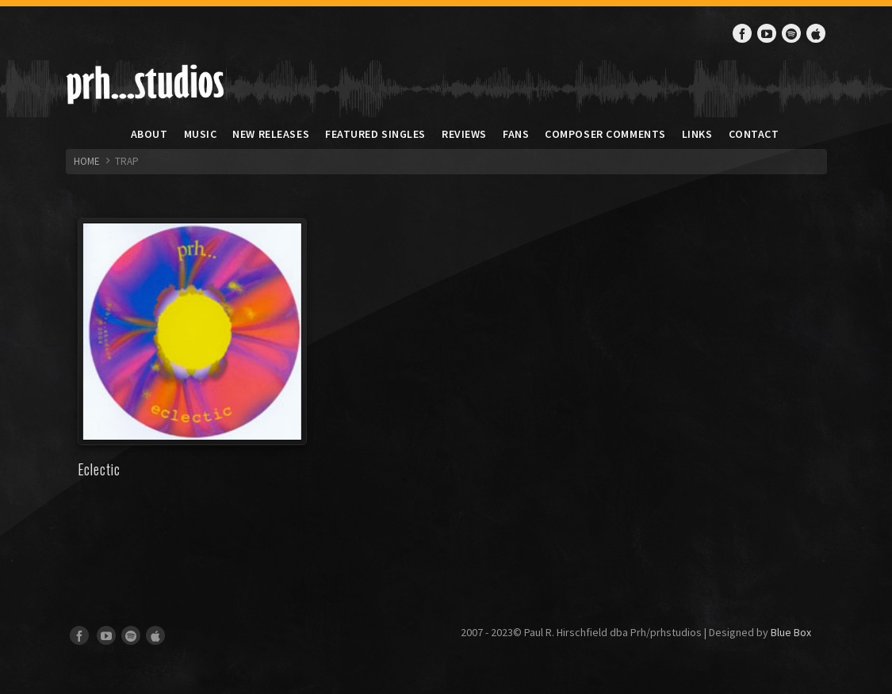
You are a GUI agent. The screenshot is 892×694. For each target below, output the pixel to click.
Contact (754, 134)
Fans (516, 134)
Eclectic (98, 469)
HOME (87, 161)
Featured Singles (375, 134)
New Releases (270, 134)
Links (697, 134)
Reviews (464, 134)
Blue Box (791, 632)
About (149, 134)
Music (200, 134)
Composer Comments (605, 134)
